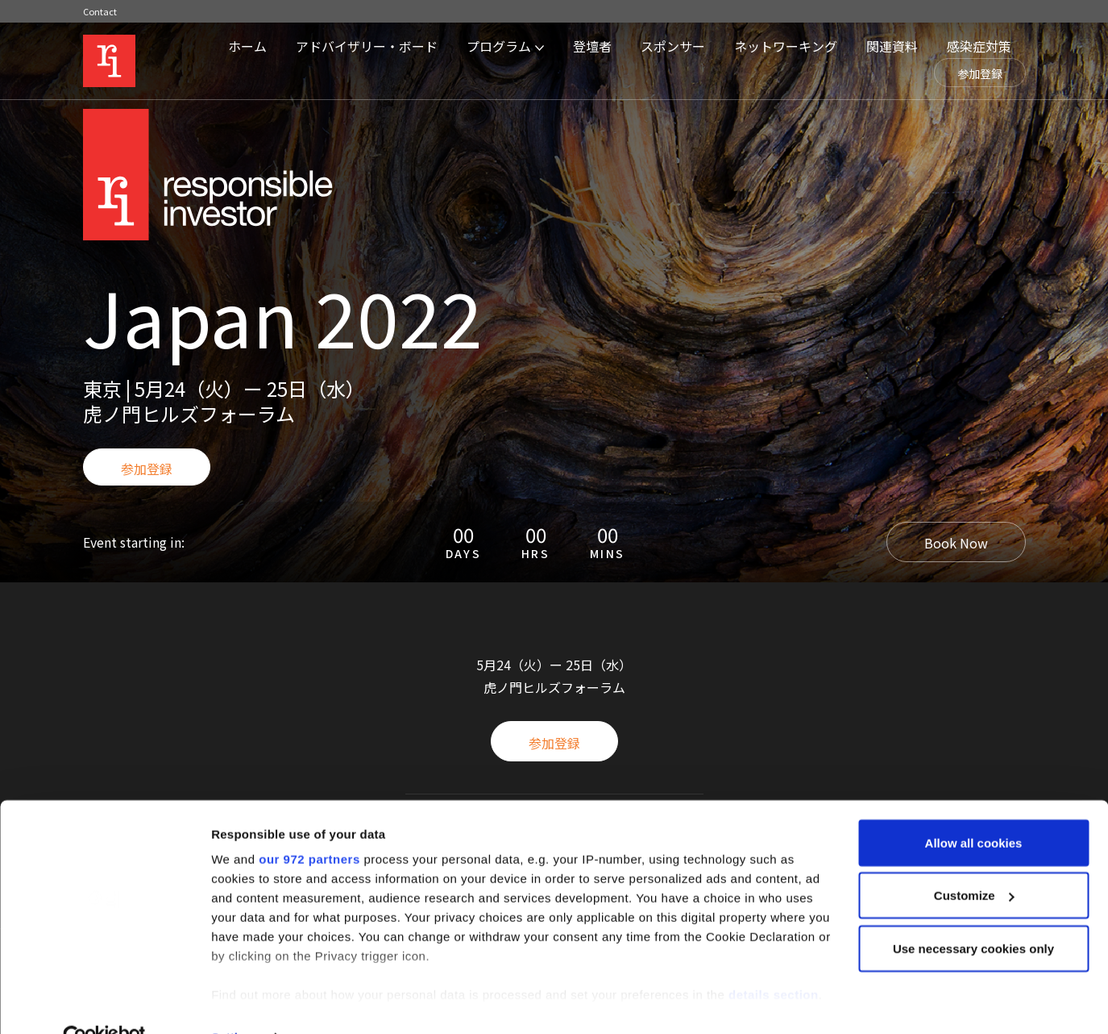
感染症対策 (979, 46)
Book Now (956, 542)
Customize (974, 861)
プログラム (499, 46)
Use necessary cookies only (973, 913)
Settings (235, 1002)
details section (773, 959)
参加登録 (979, 73)
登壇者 (592, 46)
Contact (100, 11)
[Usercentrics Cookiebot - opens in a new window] (104, 1002)
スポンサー (673, 46)
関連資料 (892, 46)
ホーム (247, 46)
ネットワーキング (785, 46)
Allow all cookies (974, 808)
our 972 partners (309, 824)
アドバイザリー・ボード (367, 46)
